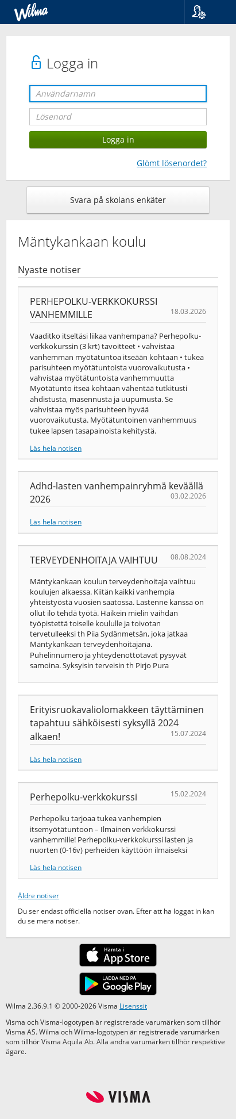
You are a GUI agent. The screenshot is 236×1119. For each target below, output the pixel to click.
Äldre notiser (38, 895)
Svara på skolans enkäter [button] (118, 199)
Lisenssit (133, 1005)
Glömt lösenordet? (172, 163)
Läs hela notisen (56, 448)
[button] (205, 12)
